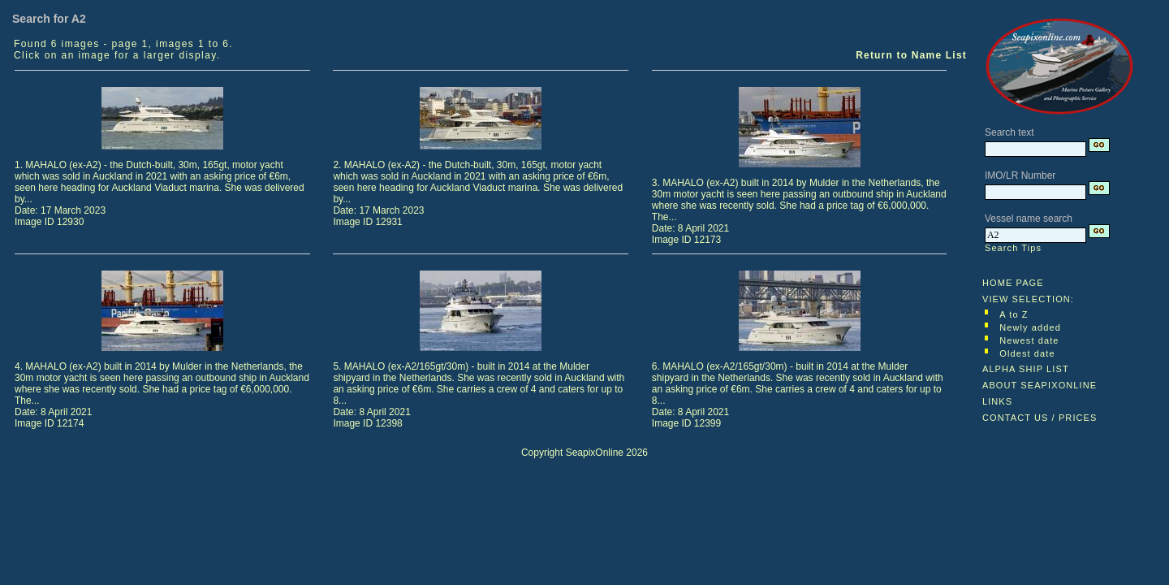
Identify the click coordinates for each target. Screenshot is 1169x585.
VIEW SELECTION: (1028, 299)
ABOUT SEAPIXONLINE (1039, 385)
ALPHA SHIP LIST (1025, 369)
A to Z (1013, 314)
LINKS (997, 401)
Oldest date (1027, 353)
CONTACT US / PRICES (1040, 417)
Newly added (1030, 327)
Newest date (1029, 340)
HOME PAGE (1013, 283)
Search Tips (1013, 248)
